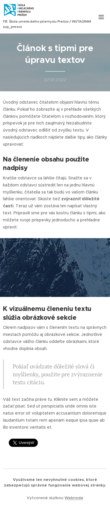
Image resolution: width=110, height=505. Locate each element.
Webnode (74, 497)
